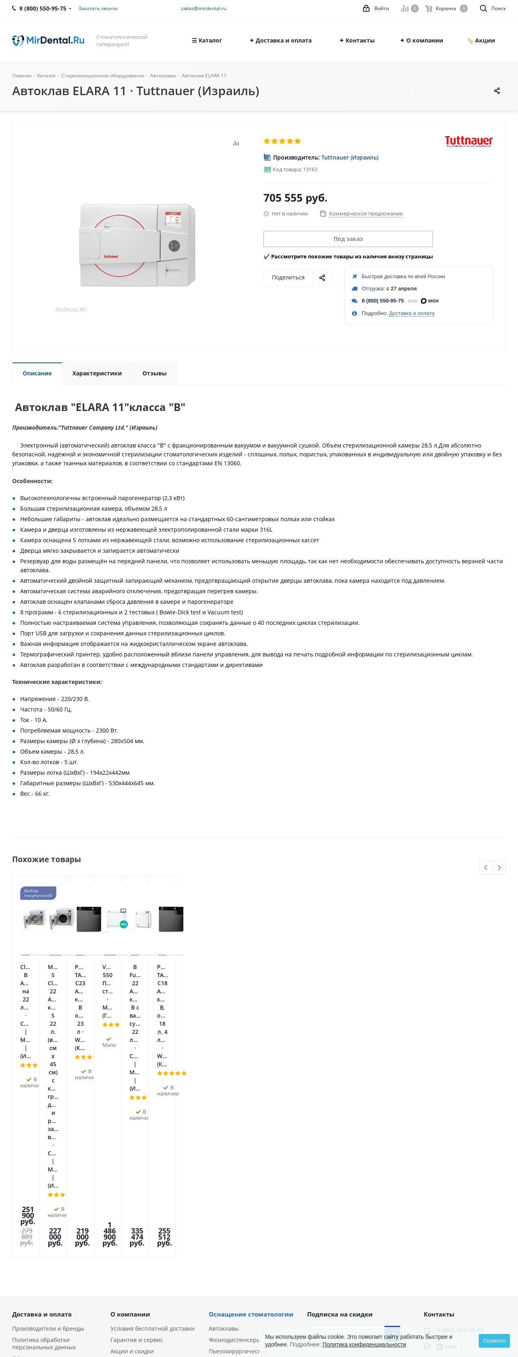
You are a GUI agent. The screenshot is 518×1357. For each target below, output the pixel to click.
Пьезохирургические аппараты (238, 1150)
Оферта (23, 1154)
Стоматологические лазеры (247, 1165)
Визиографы (226, 1222)
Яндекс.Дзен (376, 1183)
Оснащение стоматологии (251, 1110)
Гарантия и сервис (136, 1135)
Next (499, 868)
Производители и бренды (48, 1124)
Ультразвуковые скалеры (244, 1199)
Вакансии (25, 1188)
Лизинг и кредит (133, 1169)
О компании (130, 1110)
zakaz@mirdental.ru (203, 8)
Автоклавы (224, 1124)
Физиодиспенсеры (235, 1135)
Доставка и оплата (411, 313)
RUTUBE (315, 1203)
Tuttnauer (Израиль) (349, 157)
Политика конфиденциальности (364, 1344)
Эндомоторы (226, 1188)
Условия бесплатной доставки (152, 1124)
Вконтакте (315, 1183)
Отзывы (23, 1176)
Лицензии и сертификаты (48, 1165)
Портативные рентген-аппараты (241, 1236)
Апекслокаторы (230, 1176)
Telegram (335, 1183)
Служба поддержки (136, 1158)
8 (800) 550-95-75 (383, 301)
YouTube (356, 1183)
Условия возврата (135, 1180)
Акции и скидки (132, 1146)
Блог (18, 1199)
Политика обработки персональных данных (44, 1138)
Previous (486, 868)
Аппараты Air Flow (234, 1210)
